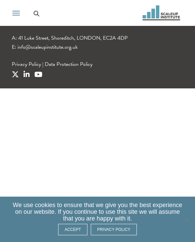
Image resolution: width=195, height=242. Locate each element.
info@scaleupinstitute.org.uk (47, 47)
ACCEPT (73, 229)
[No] (186, 219)
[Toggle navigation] (16, 12)
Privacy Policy (26, 64)
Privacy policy (113, 229)
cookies (45, 205)
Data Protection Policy (68, 64)
